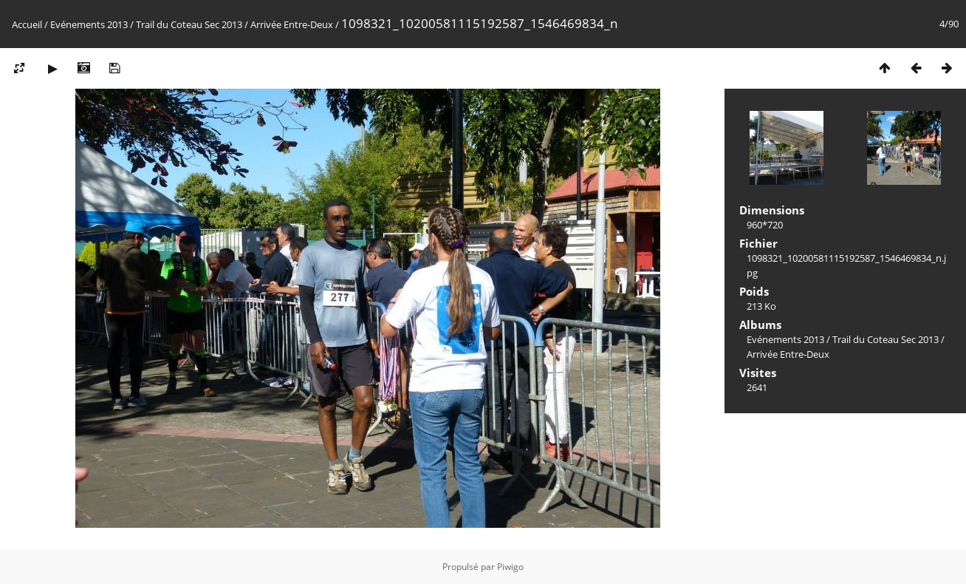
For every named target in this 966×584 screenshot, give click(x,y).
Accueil (27, 24)
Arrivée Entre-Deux (291, 24)
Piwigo (510, 566)
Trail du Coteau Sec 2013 (189, 24)
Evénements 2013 (89, 24)
